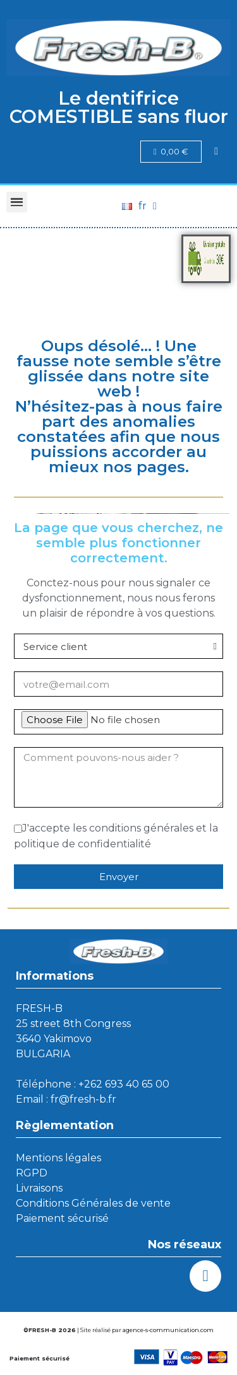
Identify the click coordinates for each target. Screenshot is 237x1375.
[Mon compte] (216, 151)
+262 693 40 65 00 (123, 1084)
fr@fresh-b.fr (83, 1099)
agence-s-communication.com (168, 1329)
